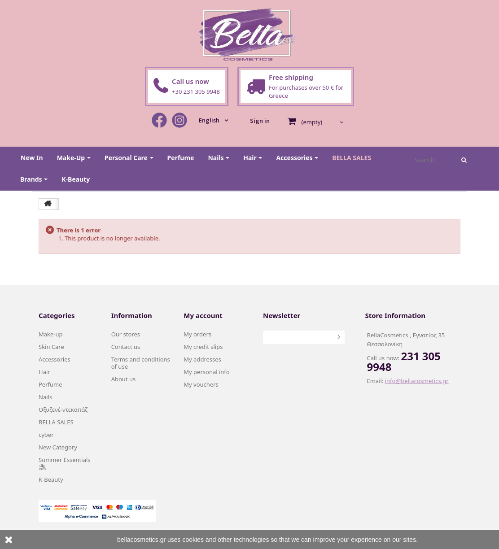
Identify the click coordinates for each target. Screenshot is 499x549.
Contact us (125, 346)
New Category (58, 447)
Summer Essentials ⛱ (65, 463)
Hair (44, 371)
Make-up (51, 334)
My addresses (202, 359)
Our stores (125, 334)
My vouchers (201, 384)
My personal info (206, 371)
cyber (46, 434)
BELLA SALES (56, 422)
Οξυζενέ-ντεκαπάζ (63, 409)
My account (203, 315)
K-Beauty (51, 479)
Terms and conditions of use (140, 363)
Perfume (50, 384)
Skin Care (51, 346)
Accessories (54, 359)
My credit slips (203, 346)
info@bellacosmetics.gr (417, 381)
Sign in (260, 121)
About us (123, 379)
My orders (197, 334)
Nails (45, 397)
